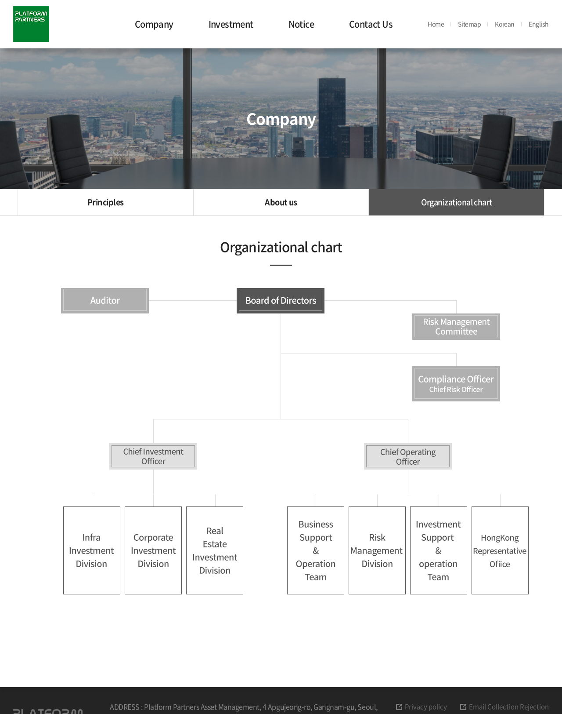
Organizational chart (456, 202)
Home (436, 23)
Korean (504, 23)
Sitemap (469, 24)
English (539, 23)
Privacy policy (426, 706)
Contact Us (371, 24)
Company (154, 24)
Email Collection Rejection (509, 706)
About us (281, 202)
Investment (231, 24)
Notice (301, 24)
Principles (105, 202)
